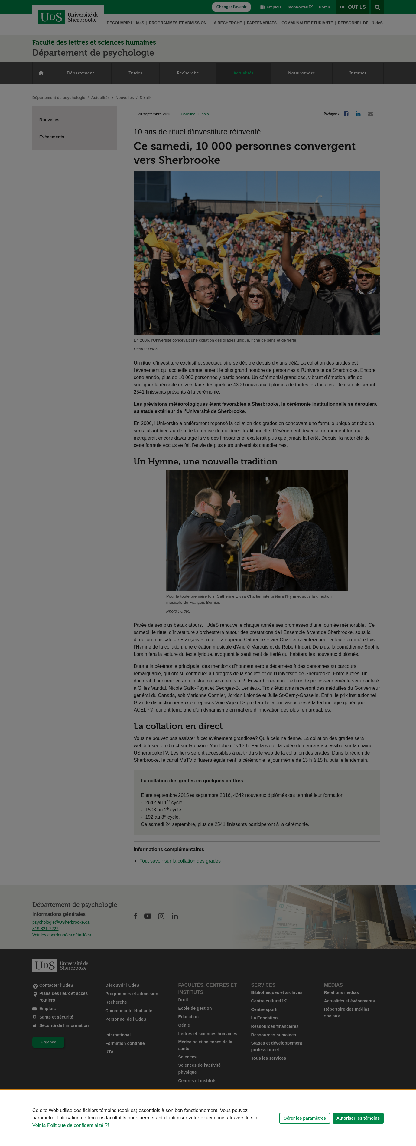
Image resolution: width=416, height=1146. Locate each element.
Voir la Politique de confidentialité (67, 1125)
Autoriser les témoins (358, 1118)
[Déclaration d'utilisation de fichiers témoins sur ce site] (208, 1118)
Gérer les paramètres (305, 1118)
